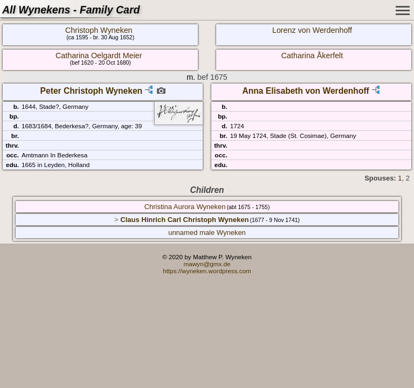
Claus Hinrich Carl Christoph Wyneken (184, 220)
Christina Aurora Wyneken (185, 207)
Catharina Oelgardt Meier (99, 55)
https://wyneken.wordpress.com (207, 270)
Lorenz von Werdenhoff (312, 30)
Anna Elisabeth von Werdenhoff (305, 90)
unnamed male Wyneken (207, 232)
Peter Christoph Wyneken (91, 90)
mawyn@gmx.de (206, 263)
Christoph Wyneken (99, 30)
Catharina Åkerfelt (312, 55)
